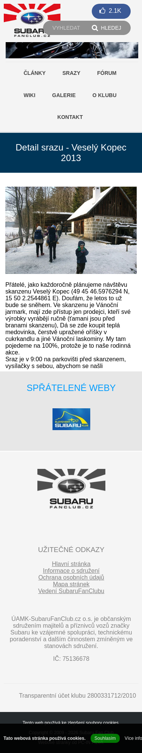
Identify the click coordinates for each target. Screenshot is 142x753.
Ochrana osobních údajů (71, 577)
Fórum (106, 73)
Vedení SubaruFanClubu (71, 591)
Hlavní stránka (71, 564)
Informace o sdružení (71, 570)
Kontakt (70, 117)
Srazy (71, 73)
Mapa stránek (71, 584)
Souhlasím (105, 738)
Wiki (29, 95)
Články (34, 73)
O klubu (105, 95)
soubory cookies (102, 723)
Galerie (64, 95)
